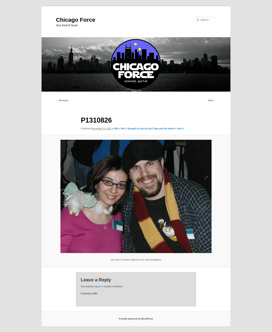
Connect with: (89, 293)
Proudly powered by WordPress (136, 318)
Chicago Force (75, 20)
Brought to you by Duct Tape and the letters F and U (156, 128)
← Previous (62, 100)
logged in (98, 286)
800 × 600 (119, 128)
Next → (212, 100)
